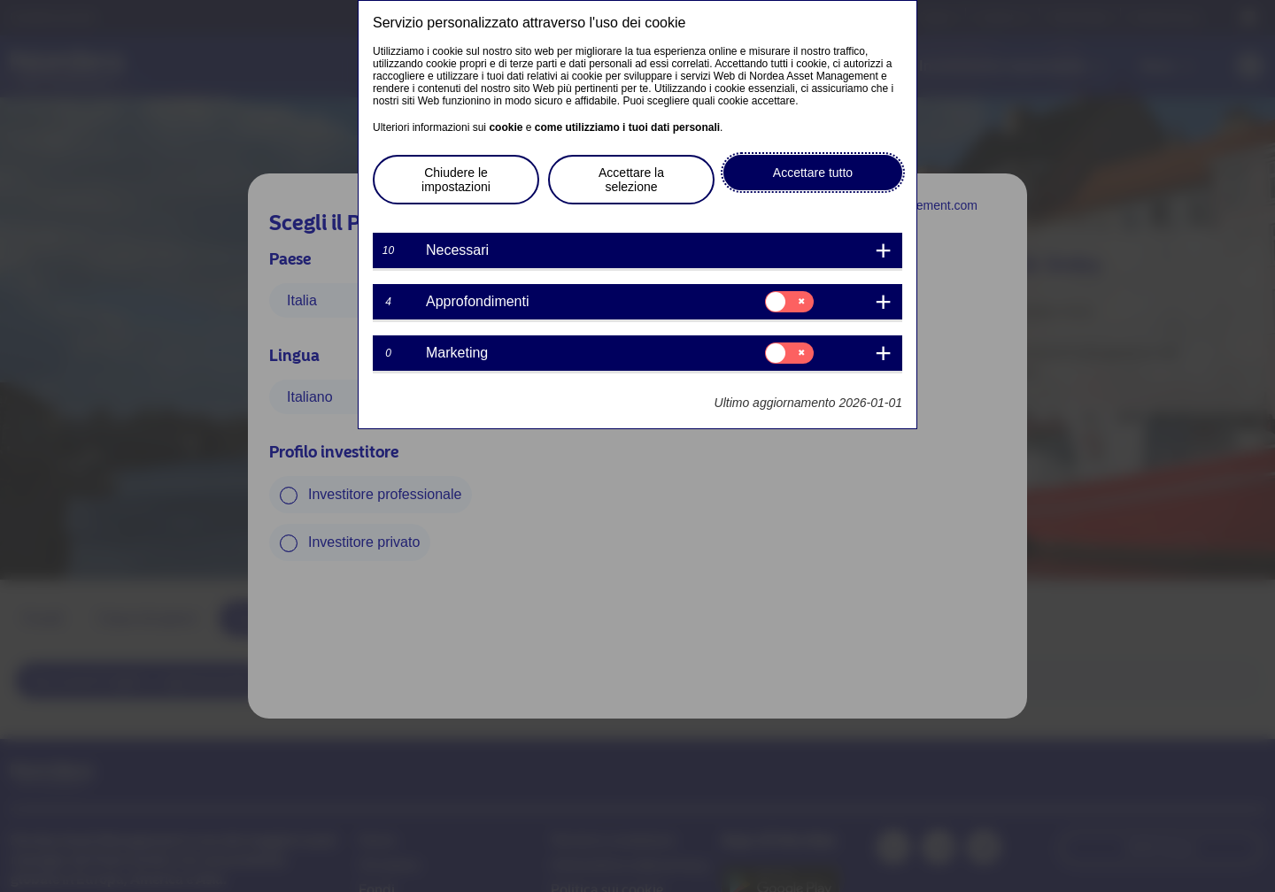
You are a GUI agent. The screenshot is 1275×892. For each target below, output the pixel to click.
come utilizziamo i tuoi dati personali (627, 127)
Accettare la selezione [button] (631, 179)
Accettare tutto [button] (813, 172)
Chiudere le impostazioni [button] (456, 179)
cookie (505, 127)
